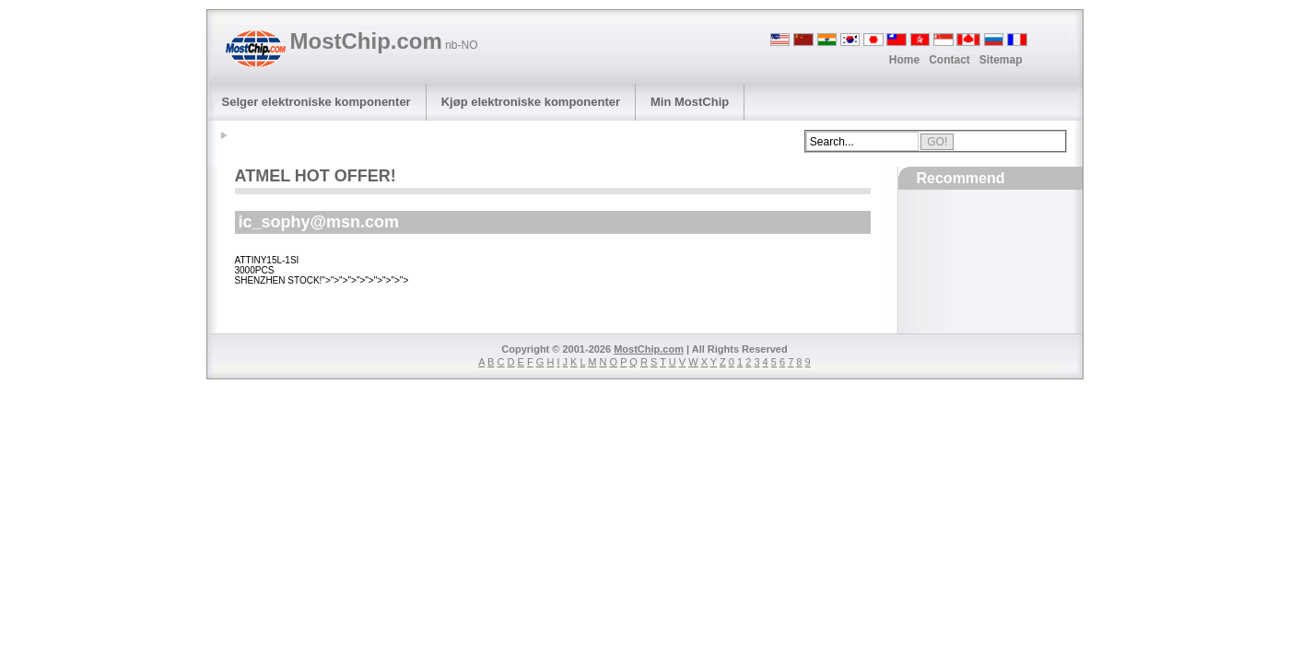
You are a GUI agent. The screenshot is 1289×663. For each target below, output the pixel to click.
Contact (949, 59)
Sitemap (1001, 59)
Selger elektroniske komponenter (316, 102)
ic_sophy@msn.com (319, 222)
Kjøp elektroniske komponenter (530, 102)
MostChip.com (384, 41)
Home (904, 59)
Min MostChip (689, 102)
